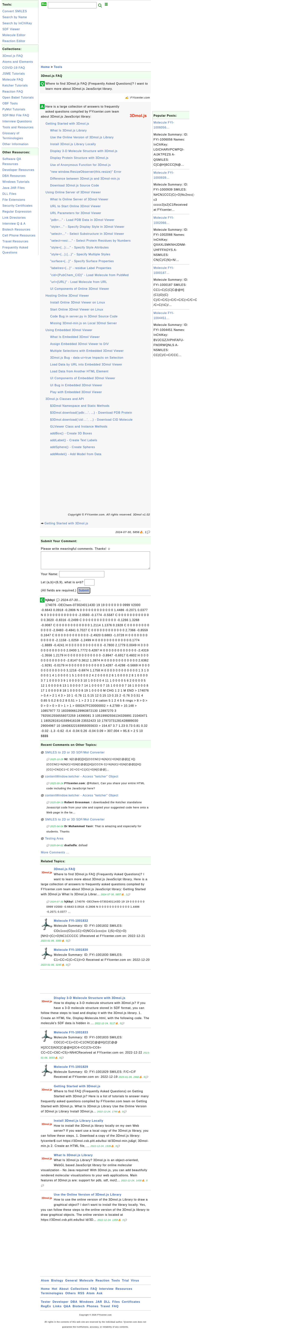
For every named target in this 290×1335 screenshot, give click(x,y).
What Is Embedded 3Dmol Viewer (75, 336)
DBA (73, 1305)
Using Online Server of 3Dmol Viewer (73, 192)
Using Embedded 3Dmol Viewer (68, 330)
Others (70, 1297)
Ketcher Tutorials (15, 85)
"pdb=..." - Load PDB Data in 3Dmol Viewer (82, 219)
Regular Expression (17, 211)
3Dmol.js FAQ (12, 55)
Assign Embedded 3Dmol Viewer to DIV (79, 344)
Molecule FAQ (12, 79)
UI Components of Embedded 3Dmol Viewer (82, 378)
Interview (106, 1292)
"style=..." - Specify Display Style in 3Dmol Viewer (87, 226)
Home (45, 67)
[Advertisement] (19, 311)
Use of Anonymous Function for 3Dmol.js (80, 164)
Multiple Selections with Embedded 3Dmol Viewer (87, 350)
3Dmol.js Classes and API (64, 398)
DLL (107, 1305)
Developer (60, 1305)
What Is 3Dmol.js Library (68, 130)
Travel (105, 1309)
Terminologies (52, 1297)
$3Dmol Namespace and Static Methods (79, 405)
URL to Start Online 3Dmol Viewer (75, 206)
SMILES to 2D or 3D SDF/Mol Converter (75, 756)
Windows (86, 1305)
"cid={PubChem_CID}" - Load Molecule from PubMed (89, 275)
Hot (54, 1292)
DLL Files (9, 193)
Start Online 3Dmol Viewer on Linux (76, 309)
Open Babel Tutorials (18, 97)
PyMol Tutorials (13, 109)
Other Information (15, 144)
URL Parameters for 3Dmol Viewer (75, 213)
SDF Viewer (11, 29)
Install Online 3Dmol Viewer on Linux (77, 302)
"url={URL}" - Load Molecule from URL (78, 281)
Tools (58, 67)
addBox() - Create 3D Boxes (71, 433)
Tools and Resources (17, 127)
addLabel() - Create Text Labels (73, 440)
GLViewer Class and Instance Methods (78, 426)
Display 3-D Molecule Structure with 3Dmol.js (83, 151)
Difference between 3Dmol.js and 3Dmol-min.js (85, 178)
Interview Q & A (14, 223)
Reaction (102, 1284)
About (64, 1292)
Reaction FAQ (12, 91)
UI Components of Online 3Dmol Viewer (79, 288)
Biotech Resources (16, 229)
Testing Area (54, 842)
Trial (125, 1284)
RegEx (46, 1309)
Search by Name (14, 17)
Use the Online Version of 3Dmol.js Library (82, 137)
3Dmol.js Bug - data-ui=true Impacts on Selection (86, 357)
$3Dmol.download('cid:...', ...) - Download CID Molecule (91, 419)
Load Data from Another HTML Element (79, 371)
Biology (57, 1284)
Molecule (87, 1284)
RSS (81, 1297)
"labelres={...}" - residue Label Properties (80, 268)
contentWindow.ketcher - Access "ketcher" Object (81, 780)
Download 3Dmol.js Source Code (74, 185)
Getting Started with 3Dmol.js (67, 123)
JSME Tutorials (13, 73)
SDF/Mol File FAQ (15, 115)
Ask (99, 1297)
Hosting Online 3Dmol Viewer (67, 295)
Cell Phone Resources (19, 235)
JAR (99, 1305)
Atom (45, 1284)
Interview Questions (17, 121)
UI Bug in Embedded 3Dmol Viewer (76, 385)
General (71, 1284)
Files (116, 1305)
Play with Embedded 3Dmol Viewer (76, 392)
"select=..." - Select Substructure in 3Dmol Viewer (87, 233)
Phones (93, 1309)
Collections (80, 1292)
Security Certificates (17, 205)
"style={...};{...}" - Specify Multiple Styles (80, 254)
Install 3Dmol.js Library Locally (73, 144)
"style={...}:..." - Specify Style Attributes (79, 247)
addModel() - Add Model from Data (75, 454)
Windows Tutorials (16, 181)
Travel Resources (15, 241)
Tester (46, 1305)
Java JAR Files (13, 187)
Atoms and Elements (17, 61)
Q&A (67, 1309)
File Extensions (13, 199)
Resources (124, 1292)
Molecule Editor (14, 35)
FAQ (93, 1292)
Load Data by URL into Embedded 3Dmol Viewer (86, 364)
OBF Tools (10, 103)
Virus (135, 1284)
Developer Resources (18, 169)
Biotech (79, 1309)
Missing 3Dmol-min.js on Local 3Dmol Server (83, 323)
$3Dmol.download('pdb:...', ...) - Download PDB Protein (91, 412)
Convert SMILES (14, 11)
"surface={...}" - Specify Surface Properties (82, 261)
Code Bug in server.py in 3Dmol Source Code (84, 316)
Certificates (131, 1305)
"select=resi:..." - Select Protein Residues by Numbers (90, 240)
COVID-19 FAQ (13, 67)
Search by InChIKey (17, 23)
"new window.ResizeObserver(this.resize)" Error (85, 171)
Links (57, 1309)
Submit (84, 594)
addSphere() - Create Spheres (72, 447)
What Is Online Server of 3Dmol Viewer (79, 199)
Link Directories (14, 217)
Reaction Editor (13, 41)
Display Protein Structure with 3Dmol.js (79, 157)
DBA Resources (14, 175)
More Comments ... (55, 856)
